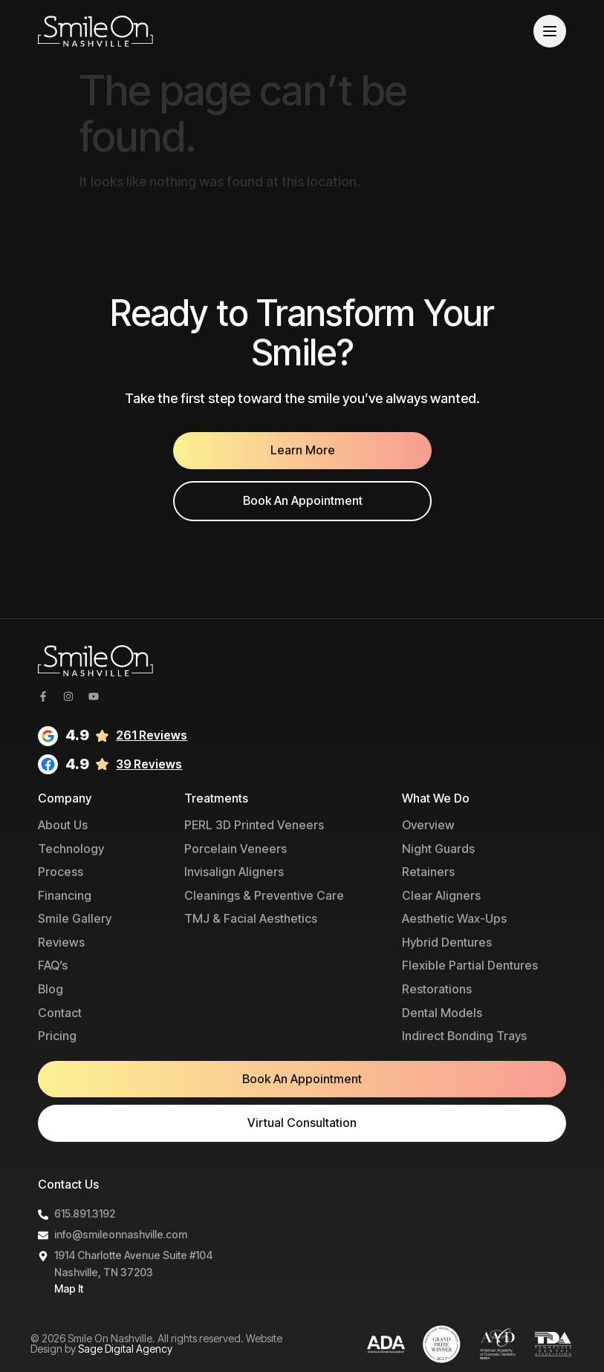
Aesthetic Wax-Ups (454, 918)
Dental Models (442, 1012)
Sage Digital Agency (125, 1348)
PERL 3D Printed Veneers (254, 824)
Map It (68, 1288)
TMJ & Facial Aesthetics (250, 918)
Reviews (61, 942)
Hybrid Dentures (447, 942)
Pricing (57, 1035)
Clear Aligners (441, 895)
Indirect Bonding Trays (464, 1035)
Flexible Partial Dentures (470, 965)
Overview (428, 824)
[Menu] (549, 31)
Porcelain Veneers (235, 848)
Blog (50, 988)
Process (60, 871)
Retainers (428, 871)
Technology (71, 848)
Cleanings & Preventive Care (264, 895)
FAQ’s (53, 965)
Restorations (437, 988)
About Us (63, 824)
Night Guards (438, 848)
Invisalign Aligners (234, 871)
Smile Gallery (74, 918)
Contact (60, 1012)
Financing (64, 895)
